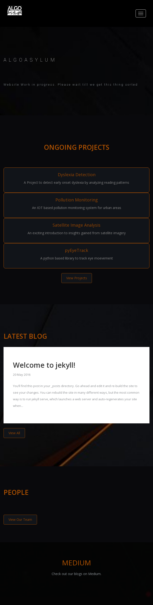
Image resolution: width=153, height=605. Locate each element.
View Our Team (20, 519)
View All (14, 433)
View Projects (76, 278)
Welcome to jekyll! (44, 365)
